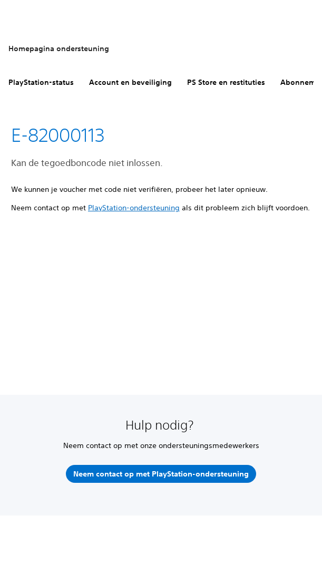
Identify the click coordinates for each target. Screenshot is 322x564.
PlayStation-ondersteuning (134, 207)
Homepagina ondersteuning (58, 48)
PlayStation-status (41, 82)
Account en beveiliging (130, 82)
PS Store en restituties (226, 82)
